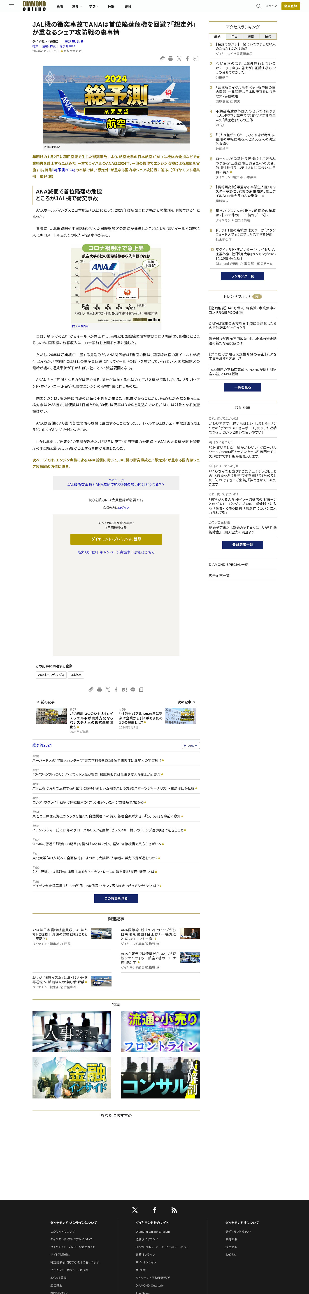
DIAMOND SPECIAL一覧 (228, 564)
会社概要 (231, 1144)
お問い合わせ (59, 1198)
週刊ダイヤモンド (147, 1144)
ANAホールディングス (51, 579)
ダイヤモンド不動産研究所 (153, 1182)
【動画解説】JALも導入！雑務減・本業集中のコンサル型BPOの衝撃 (243, 310)
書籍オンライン (145, 1159)
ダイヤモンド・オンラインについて (73, 1127)
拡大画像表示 (80, 326)
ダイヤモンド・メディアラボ (152, 1229)
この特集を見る (116, 803)
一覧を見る (242, 387)
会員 (268, 36)
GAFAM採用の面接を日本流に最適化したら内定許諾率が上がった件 (243, 326)
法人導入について (62, 1206)
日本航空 (75, 579)
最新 (217, 36)
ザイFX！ (141, 1175)
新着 (83, 8)
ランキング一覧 (242, 276)
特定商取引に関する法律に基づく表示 (75, 1167)
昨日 (234, 36)
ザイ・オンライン (146, 1167)
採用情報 (231, 1152)
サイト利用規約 (60, 1159)
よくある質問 (58, 1182)
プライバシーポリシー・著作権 (69, 1175)
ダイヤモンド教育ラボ (149, 1221)
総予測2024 (67, 46)
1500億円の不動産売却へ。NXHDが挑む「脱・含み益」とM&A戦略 (243, 372)
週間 (251, 36)
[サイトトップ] (53, 8)
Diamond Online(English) (153, 1136)
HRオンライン (144, 1206)
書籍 (151, 8)
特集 (134, 8)
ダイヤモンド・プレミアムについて (71, 1144)
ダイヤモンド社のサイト (152, 1127)
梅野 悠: (74, 41)
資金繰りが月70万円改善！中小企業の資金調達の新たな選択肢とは (243, 341)
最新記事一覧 (242, 545)
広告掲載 (56, 1190)
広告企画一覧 (219, 576)
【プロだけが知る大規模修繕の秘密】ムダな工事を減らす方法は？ (243, 356)
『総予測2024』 (63, 170)
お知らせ (231, 1159)
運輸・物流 (49, 46)
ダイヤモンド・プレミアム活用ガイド (72, 1152)
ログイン (247, 7)
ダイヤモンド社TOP (238, 1136)
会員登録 (267, 8)
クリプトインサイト (147, 1213)
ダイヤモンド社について (242, 1127)
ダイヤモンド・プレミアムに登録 (116, 539)
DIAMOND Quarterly (150, 1190)
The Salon (143, 1198)
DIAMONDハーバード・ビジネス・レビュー (162, 1152)
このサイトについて (62, 1136)
